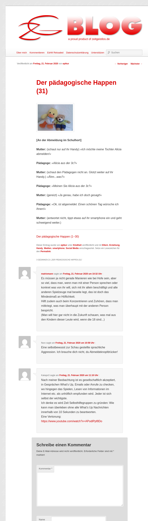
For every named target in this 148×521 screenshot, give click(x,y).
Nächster (136, 64)
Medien (47, 248)
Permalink (46, 251)
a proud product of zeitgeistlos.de (89, 39)
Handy (39, 248)
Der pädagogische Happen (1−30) (57, 236)
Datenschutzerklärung (77, 52)
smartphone (59, 248)
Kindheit (77, 245)
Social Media (72, 248)
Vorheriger (121, 64)
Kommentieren (37, 52)
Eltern (105, 245)
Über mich (21, 52)
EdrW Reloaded (55, 52)
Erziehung (114, 245)
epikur (66, 63)
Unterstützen (97, 52)
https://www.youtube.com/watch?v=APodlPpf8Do (71, 421)
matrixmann (47, 274)
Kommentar (45, 468)
